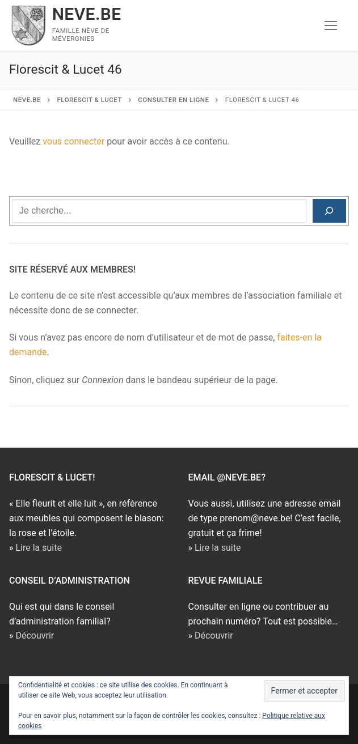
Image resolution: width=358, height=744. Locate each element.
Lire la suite (38, 547)
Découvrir (34, 635)
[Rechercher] (329, 211)
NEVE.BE (86, 14)
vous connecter (73, 141)
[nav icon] (331, 25)
